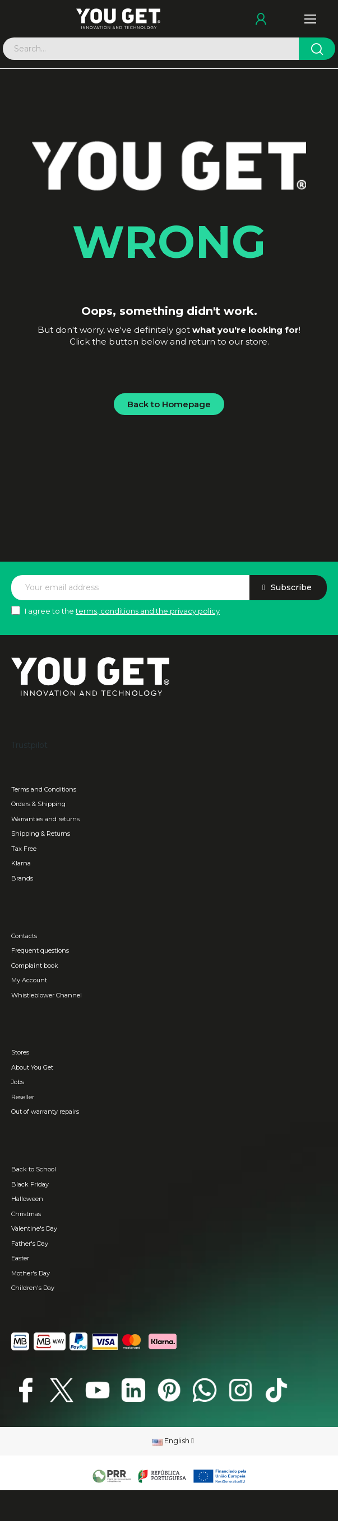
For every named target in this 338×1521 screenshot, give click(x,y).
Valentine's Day (34, 1228)
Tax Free (23, 849)
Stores (20, 1052)
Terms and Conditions (43, 789)
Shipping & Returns (40, 833)
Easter (20, 1258)
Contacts (24, 936)
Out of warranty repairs (45, 1111)
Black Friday (30, 1184)
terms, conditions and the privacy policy (148, 610)
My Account (29, 980)
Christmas (26, 1214)
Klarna (21, 863)
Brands (22, 878)
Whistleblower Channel (46, 995)
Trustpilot (29, 745)
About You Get (32, 1067)
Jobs (17, 1082)
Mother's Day (30, 1273)
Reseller (22, 1097)
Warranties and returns (45, 819)
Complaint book (34, 965)
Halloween (27, 1199)
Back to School (33, 1169)
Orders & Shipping (38, 804)
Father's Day (29, 1243)
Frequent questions (40, 950)
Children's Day (32, 1288)
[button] (169, 404)
